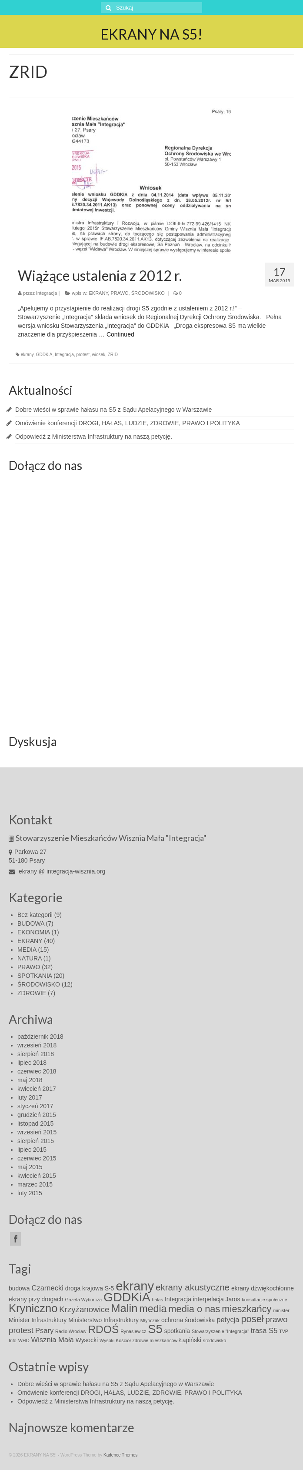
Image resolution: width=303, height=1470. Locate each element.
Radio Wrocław (70, 1331)
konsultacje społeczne (264, 1299)
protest (83, 354)
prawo (277, 1319)
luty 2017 (29, 1097)
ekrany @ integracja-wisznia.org (57, 871)
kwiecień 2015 (36, 1175)
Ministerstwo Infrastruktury (103, 1320)
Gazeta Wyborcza (83, 1299)
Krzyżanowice (84, 1309)
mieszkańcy (246, 1308)
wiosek (99, 354)
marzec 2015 (35, 1184)
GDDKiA (44, 354)
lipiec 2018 (32, 1062)
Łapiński (190, 1340)
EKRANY (98, 293)
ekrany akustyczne (193, 1287)
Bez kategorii (35, 914)
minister (281, 1310)
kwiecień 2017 (36, 1088)
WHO (24, 1340)
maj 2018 (30, 1080)
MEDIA (27, 949)
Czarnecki (47, 1288)
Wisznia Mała (52, 1340)
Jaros (233, 1299)
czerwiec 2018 (37, 1071)
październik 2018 (40, 1036)
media (152, 1308)
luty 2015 (29, 1193)
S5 (155, 1329)
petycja (227, 1320)
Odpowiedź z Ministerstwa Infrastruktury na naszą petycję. (93, 436)
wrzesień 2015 (37, 1132)
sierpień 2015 (35, 1140)
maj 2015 (30, 1166)
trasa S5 (264, 1331)
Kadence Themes (120, 1455)
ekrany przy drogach (36, 1299)
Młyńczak (150, 1320)
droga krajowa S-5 (89, 1288)
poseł (252, 1318)
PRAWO (119, 293)
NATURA (29, 958)
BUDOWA (30, 923)
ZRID (113, 354)
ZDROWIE (31, 993)
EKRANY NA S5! (151, 34)
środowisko (214, 1340)
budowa (19, 1288)
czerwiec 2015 (37, 1158)
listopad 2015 (35, 1123)
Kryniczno (33, 1308)
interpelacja (208, 1299)
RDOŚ (103, 1329)
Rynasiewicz (133, 1331)
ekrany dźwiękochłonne (262, 1288)
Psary (44, 1331)
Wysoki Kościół (115, 1340)
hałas (157, 1299)
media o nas (194, 1308)
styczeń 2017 (35, 1106)
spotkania (177, 1330)
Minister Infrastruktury (38, 1320)
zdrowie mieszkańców (155, 1340)
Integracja (46, 293)
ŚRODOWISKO (148, 293)
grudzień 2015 (36, 1114)
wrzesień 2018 (37, 1045)
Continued (120, 334)
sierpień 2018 (35, 1053)
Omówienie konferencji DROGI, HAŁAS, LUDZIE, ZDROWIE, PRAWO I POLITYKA (127, 423)
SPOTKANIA (34, 975)
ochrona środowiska (188, 1320)
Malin (124, 1308)
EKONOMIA (33, 932)
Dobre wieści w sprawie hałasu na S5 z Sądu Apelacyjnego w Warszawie (113, 409)
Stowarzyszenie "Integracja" (220, 1331)
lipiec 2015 (32, 1149)
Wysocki (87, 1340)
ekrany (27, 354)
